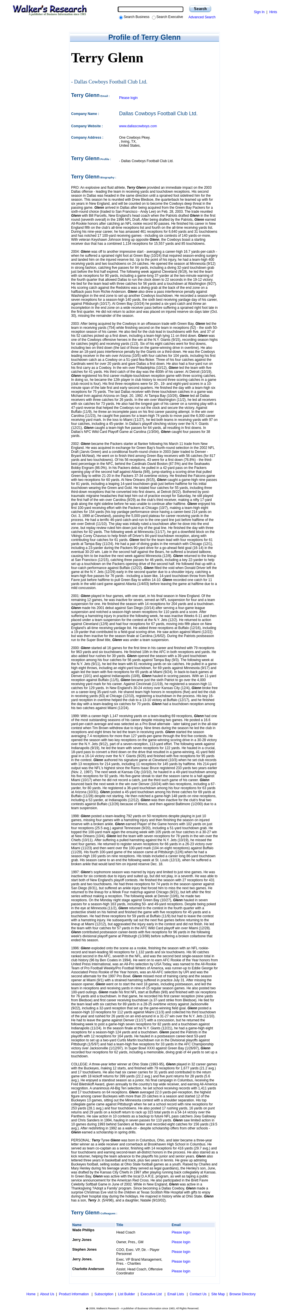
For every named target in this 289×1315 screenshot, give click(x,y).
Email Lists (176, 1294)
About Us (47, 1294)
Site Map (218, 1294)
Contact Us (198, 1294)
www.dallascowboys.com (138, 126)
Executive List (151, 1294)
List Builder (127, 1294)
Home (30, 1294)
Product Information (74, 1294)
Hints (273, 12)
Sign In (259, 12)
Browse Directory (243, 1294)
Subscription (104, 1294)
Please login (128, 98)
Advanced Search (201, 17)
